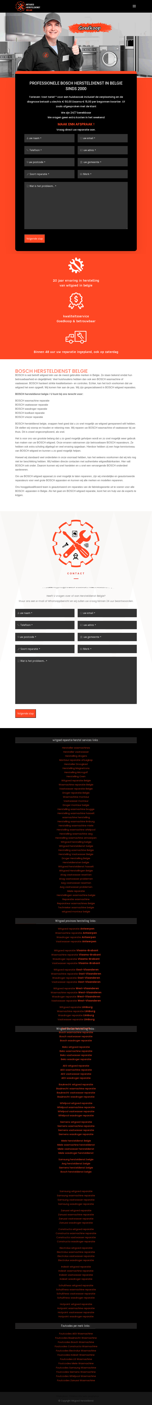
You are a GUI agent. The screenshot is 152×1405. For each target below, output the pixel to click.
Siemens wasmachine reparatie (76, 1104)
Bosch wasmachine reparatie (76, 1011)
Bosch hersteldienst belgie (76, 1150)
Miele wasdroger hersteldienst (76, 1131)
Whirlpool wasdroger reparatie (76, 1094)
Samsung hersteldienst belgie (76, 1138)
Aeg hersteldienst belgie (76, 1142)
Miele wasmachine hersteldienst (76, 1123)
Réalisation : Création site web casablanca (77, 1396)
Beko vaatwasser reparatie (76, 1034)
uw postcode (37, 167)
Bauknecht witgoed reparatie (76, 1063)
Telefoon (35, 155)
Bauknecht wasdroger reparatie (76, 1075)
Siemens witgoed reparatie (76, 1100)
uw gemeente (92, 167)
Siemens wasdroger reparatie (76, 1113)
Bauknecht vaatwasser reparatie (76, 1071)
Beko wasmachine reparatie (76, 1029)
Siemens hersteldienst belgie (76, 1146)
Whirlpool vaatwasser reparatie (76, 1090)
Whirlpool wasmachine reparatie (76, 1086)
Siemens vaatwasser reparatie (76, 1108)
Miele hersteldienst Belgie (76, 1119)
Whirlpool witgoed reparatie (76, 1082)
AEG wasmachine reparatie (76, 1048)
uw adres (90, 155)
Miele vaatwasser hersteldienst (76, 1127)
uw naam (35, 143)
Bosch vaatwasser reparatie (76, 1015)
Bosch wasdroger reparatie (76, 1019)
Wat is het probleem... (42, 191)
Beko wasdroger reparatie (76, 1038)
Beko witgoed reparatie (76, 1025)
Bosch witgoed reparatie (76, 1007)
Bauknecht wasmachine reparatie (76, 1067)
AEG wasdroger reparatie (76, 1056)
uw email (89, 143)
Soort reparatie (39, 179)
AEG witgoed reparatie (76, 1044)
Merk (87, 179)
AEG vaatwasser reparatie (76, 1052)
